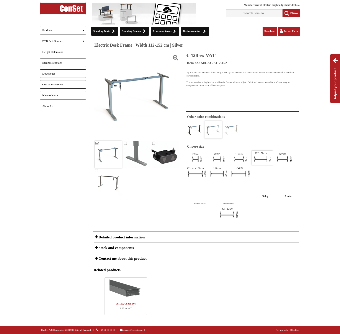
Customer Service (52, 84)
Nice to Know (50, 95)
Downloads (49, 73)
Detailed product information (121, 237)
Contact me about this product (122, 258)
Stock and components (116, 248)
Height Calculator (52, 52)
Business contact (52, 62)
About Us (47, 106)
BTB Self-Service (64, 42)
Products (64, 31)
